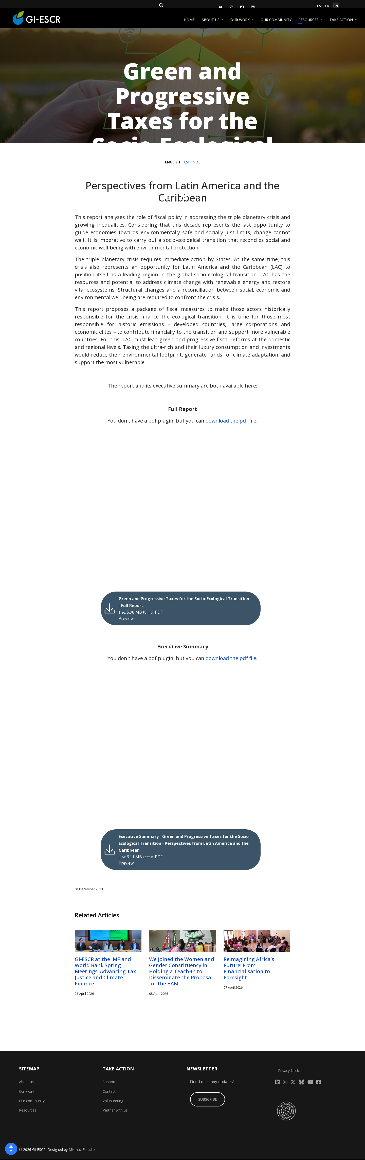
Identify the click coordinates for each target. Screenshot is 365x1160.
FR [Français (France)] (327, 6)
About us (211, 19)
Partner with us (115, 1110)
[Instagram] (231, 7)
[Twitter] (220, 7)
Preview (127, 618)
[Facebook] (242, 7)
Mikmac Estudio (82, 1149)
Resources (308, 19)
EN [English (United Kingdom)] (335, 6)
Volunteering (113, 1101)
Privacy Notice (290, 1070)
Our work (240, 19)
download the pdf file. (232, 420)
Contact (109, 1091)
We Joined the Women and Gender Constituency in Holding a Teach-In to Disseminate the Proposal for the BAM (181, 971)
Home (189, 19)
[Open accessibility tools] (11, 1149)
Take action (341, 19)
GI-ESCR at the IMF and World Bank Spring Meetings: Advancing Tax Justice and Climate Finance (105, 971)
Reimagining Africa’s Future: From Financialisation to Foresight (249, 968)
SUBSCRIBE (207, 1099)
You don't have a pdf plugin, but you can (182, 420)
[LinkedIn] (252, 7)
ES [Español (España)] (319, 6)
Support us (111, 1082)
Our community (276, 19)
